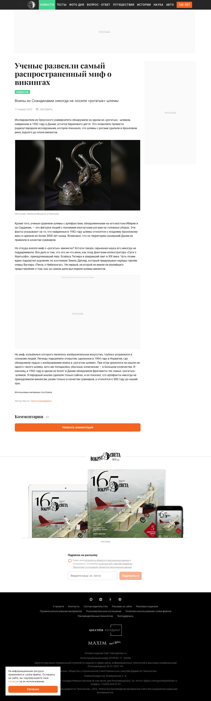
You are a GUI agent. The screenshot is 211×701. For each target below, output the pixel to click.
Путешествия (123, 4)
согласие (13, 681)
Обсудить (44, 109)
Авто (170, 4)
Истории (144, 4)
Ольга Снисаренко (41, 401)
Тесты (61, 4)
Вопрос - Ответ (98, 4)
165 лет (184, 4)
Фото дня (76, 4)
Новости (47, 4)
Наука (158, 4)
